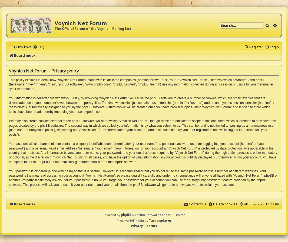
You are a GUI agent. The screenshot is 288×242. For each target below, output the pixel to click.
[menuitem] (38, 47)
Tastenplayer (160, 220)
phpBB (126, 215)
